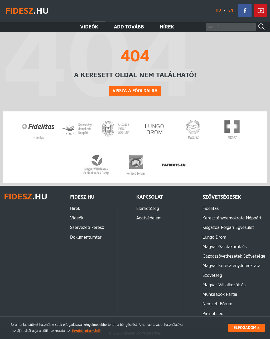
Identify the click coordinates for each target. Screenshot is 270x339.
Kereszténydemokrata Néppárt (232, 217)
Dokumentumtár (86, 237)
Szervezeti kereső (87, 227)
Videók (89, 27)
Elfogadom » (246, 328)
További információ (86, 331)
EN (230, 10)
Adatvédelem (149, 217)
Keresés (261, 26)
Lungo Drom (214, 237)
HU (218, 10)
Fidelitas (210, 208)
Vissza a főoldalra (135, 90)
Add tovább (129, 27)
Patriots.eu (212, 313)
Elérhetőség (147, 208)
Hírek (167, 27)
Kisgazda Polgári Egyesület (228, 227)
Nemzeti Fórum (217, 303)
